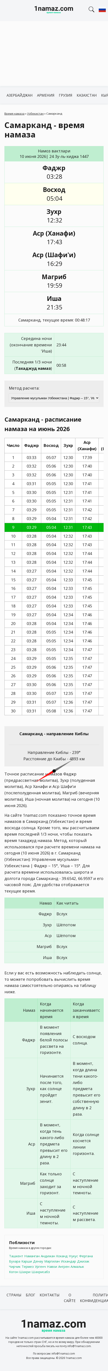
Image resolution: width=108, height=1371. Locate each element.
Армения (45, 95)
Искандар (68, 1261)
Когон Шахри (19, 1272)
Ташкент (16, 1256)
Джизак (83, 1261)
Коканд (62, 1256)
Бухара (14, 1261)
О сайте (70, 1298)
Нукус (73, 1256)
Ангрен (63, 1266)
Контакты (50, 1295)
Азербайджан (20, 95)
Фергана (86, 1256)
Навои (52, 1266)
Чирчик (14, 1266)
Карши (26, 1261)
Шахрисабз (41, 1272)
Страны (14, 1295)
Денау (38, 1261)
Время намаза (14, 114)
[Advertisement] (54, 54)
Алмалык (77, 1266)
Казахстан (87, 95)
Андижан (48, 1256)
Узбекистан (35, 114)
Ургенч (40, 1266)
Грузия (65, 95)
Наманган (32, 1256)
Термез (28, 1266)
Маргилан (52, 1261)
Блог (30, 1295)
